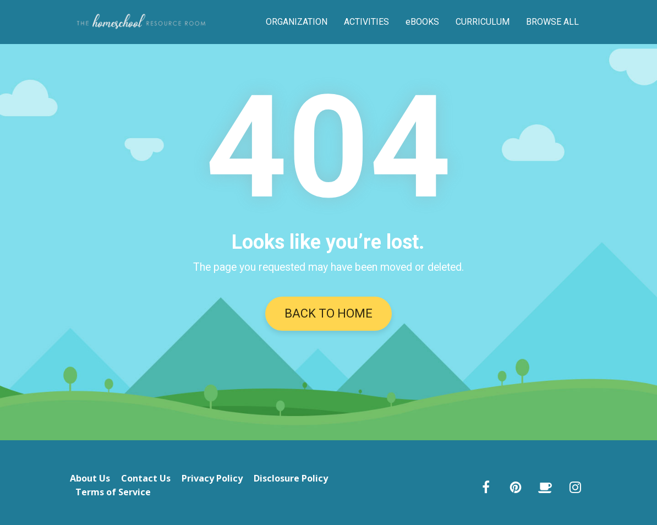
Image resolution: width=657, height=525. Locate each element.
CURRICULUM (483, 22)
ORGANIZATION (296, 22)
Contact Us (146, 478)
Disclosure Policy (291, 478)
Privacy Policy (212, 478)
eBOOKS (422, 22)
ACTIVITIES (366, 22)
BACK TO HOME (328, 313)
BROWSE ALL (552, 22)
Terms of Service (113, 492)
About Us (90, 478)
